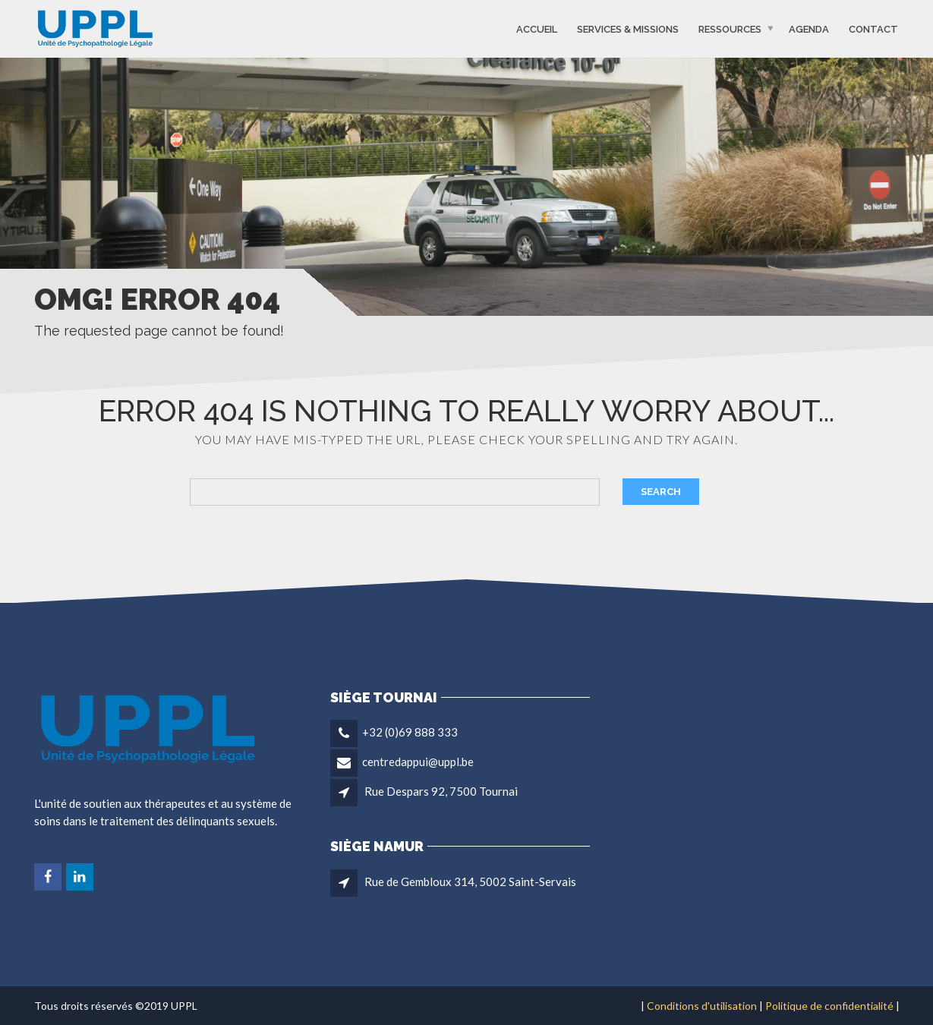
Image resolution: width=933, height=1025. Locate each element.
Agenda (809, 28)
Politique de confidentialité (829, 1005)
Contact (873, 28)
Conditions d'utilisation (702, 1005)
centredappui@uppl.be (418, 761)
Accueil (536, 28)
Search (661, 491)
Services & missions (628, 28)
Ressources (729, 28)
